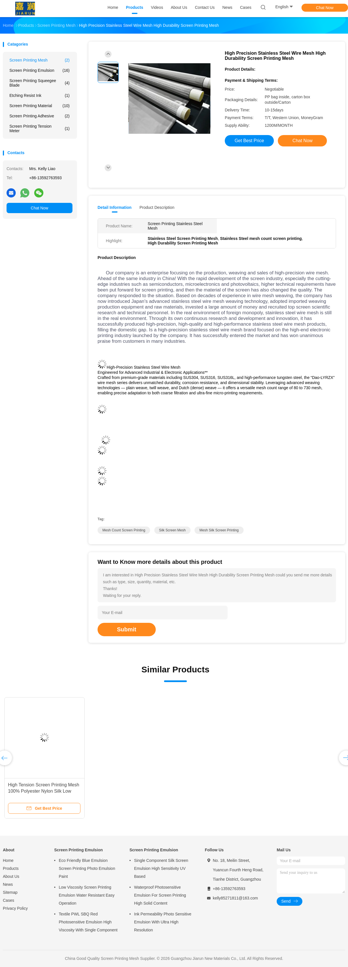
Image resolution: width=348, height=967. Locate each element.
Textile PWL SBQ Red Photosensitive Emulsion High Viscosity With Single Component (88, 922)
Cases (8, 900)
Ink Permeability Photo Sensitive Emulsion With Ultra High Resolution (162, 922)
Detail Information (114, 207)
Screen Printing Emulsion (39, 70)
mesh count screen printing (123, 530)
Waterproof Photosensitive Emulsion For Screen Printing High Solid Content (160, 895)
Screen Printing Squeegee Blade (39, 82)
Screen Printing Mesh (39, 60)
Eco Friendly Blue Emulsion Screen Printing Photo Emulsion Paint (87, 868)
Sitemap (10, 892)
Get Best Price (249, 140)
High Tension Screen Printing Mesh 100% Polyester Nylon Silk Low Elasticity (43, 791)
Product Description (156, 207)
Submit (126, 629)
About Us (11, 876)
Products (11, 868)
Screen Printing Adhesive (39, 116)
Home (8, 860)
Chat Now (324, 7)
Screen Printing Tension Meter (39, 128)
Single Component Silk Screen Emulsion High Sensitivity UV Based (161, 868)
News (8, 884)
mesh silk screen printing (218, 530)
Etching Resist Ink (39, 95)
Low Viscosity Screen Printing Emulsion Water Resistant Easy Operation (87, 895)
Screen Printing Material (39, 106)
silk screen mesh (172, 530)
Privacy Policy (15, 908)
